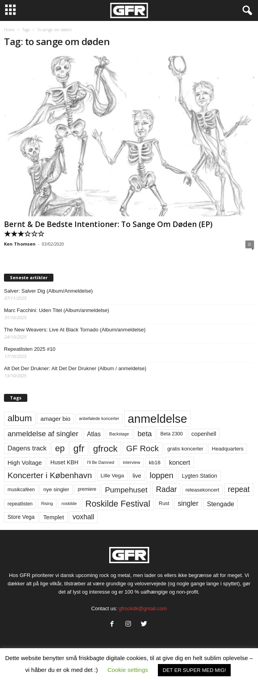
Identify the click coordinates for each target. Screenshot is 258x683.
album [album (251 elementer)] (20, 418)
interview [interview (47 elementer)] (131, 462)
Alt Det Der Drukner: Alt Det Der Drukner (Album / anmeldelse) (75, 368)
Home (9, 29)
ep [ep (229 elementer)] (59, 448)
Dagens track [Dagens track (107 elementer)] (27, 448)
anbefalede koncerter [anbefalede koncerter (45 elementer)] (99, 418)
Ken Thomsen (20, 244)
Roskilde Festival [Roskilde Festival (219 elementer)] (117, 504)
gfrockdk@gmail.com (143, 608)
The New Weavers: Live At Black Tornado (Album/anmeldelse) (75, 330)
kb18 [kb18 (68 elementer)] (155, 462)
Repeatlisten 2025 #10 (29, 349)
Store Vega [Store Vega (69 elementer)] (21, 517)
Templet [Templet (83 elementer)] (53, 517)
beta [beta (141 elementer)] (144, 433)
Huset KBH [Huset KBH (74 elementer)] (64, 462)
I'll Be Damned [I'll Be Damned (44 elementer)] (100, 462)
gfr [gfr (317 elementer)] (78, 448)
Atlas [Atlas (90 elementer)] (94, 434)
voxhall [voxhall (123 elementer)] (83, 517)
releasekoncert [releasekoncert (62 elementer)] (203, 490)
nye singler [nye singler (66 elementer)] (56, 489)
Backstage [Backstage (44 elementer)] (119, 433)
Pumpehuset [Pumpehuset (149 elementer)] (126, 490)
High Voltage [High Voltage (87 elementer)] (25, 462)
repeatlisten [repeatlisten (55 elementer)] (20, 504)
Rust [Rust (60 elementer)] (164, 503)
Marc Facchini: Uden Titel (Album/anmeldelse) (56, 310)
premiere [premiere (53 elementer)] (87, 489)
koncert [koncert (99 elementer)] (179, 462)
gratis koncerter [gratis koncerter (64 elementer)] (185, 449)
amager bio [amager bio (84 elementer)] (55, 418)
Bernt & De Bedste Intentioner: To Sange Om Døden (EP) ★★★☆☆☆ (108, 229)
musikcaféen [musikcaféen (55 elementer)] (21, 489)
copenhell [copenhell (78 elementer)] (204, 434)
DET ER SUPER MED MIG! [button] (194, 670)
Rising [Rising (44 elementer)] (47, 503)
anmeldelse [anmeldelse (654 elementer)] (157, 418)
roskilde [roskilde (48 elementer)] (69, 503)
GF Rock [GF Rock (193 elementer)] (142, 448)
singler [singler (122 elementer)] (188, 503)
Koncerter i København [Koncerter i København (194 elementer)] (50, 475)
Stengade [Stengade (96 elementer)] (220, 503)
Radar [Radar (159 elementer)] (166, 489)
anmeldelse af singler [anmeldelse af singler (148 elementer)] (43, 433)
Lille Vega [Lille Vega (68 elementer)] (112, 476)
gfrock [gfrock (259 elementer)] (105, 448)
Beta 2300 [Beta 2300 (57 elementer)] (171, 434)
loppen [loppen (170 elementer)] (161, 475)
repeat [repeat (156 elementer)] (239, 489)
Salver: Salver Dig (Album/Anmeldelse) (48, 291)
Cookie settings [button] (127, 669)
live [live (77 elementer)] (137, 476)
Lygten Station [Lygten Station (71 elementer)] (199, 476)
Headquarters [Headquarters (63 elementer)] (227, 449)
